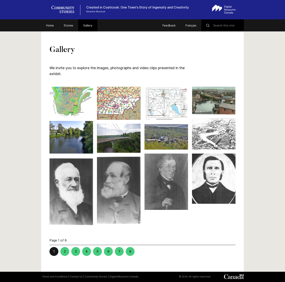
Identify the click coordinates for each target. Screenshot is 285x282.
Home (50, 25)
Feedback (169, 25)
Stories (68, 25)
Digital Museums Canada (123, 276)
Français (190, 25)
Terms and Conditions (55, 276)
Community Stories (96, 276)
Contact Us (76, 276)
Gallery (87, 25)
